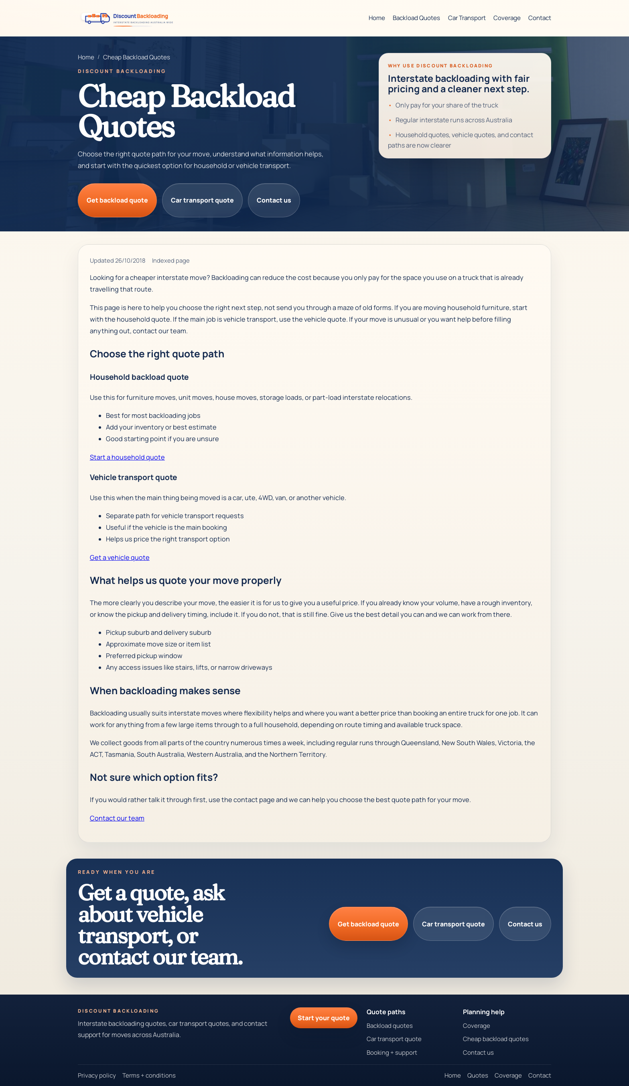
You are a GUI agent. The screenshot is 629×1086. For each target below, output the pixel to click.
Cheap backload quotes (496, 1039)
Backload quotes (390, 1025)
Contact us (274, 200)
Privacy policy (97, 1075)
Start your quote (324, 1017)
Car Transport (467, 18)
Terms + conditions (149, 1075)
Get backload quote (117, 200)
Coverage (507, 18)
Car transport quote (202, 200)
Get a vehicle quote (120, 557)
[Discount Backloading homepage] (129, 18)
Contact (539, 18)
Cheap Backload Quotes (136, 57)
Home (377, 18)
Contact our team (117, 818)
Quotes (477, 1075)
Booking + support (392, 1052)
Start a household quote (127, 457)
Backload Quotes (416, 18)
